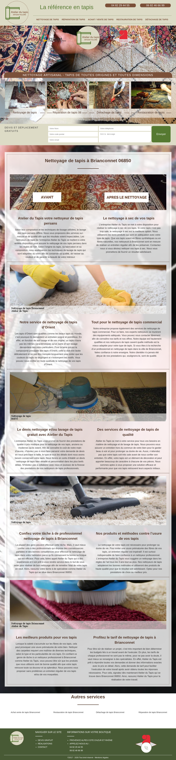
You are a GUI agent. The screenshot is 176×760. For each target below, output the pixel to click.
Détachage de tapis (156, 19)
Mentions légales (101, 757)
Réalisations (45, 743)
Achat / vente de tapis (101, 19)
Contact (42, 747)
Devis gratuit (45, 740)
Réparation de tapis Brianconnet (153, 712)
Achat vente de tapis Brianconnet (25, 712)
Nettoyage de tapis (47, 19)
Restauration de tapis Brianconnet (68, 712)
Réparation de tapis (73, 19)
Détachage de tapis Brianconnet (110, 712)
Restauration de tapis (129, 19)
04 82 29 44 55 (76, 747)
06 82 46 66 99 (76, 750)
